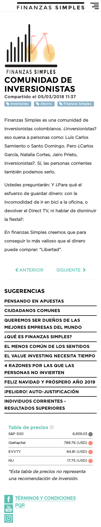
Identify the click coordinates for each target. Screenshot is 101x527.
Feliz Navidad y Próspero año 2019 (49, 381)
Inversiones (17, 104)
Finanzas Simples (75, 104)
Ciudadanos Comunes (32, 310)
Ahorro (44, 104)
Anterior (29, 270)
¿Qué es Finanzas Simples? (38, 336)
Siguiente (71, 270)
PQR (20, 505)
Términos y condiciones (45, 498)
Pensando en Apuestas (34, 301)
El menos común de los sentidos (46, 346)
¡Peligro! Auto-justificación (41, 391)
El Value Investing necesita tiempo (49, 355)
